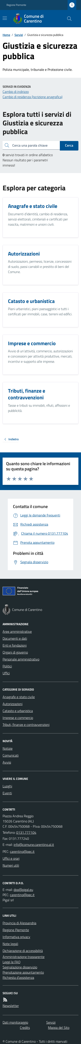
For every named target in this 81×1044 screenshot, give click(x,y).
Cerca (69, 145)
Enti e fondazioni (15, 645)
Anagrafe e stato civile (19, 696)
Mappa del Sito (58, 1027)
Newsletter (11, 1005)
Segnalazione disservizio (20, 967)
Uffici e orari (11, 858)
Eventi (7, 793)
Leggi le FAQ (12, 962)
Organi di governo (15, 652)
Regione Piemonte (16, 5)
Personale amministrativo (21, 659)
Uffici (6, 673)
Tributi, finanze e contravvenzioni (26, 724)
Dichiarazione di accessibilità (23, 950)
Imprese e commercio (18, 717)
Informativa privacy (16, 936)
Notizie (8, 748)
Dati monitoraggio (15, 1022)
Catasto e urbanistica (18, 710)
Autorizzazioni (12, 703)
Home (6, 34)
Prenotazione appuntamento (23, 972)
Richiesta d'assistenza (18, 977)
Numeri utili (11, 865)
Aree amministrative (17, 631)
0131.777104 (26, 832)
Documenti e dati (15, 638)
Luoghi (7, 786)
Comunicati (11, 755)
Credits (25, 1027)
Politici (7, 666)
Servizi (18, 34)
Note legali (10, 943)
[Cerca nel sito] (68, 18)
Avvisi (7, 762)
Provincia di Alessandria (19, 923)
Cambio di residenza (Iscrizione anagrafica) (32, 96)
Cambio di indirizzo (16, 91)
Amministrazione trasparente (23, 956)
